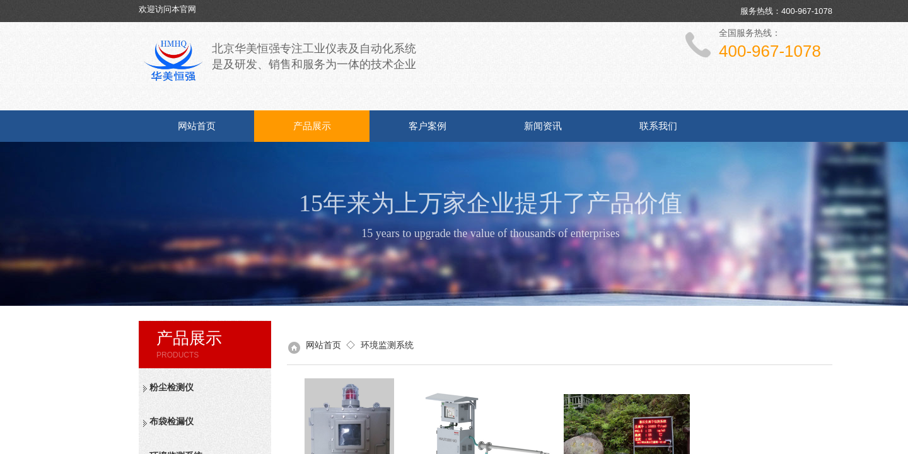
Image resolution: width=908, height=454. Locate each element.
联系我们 (658, 126)
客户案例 (427, 126)
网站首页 (197, 126)
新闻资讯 (543, 126)
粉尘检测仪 (171, 387)
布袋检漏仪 (171, 421)
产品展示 (312, 126)
